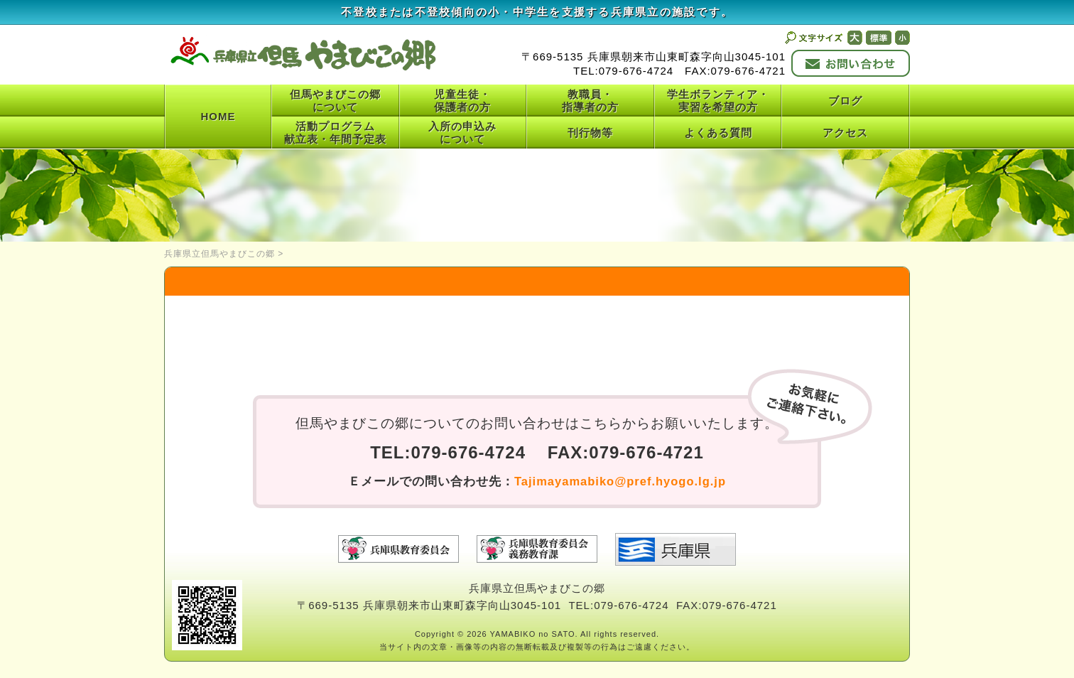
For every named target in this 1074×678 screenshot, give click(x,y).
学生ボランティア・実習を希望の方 (718, 100)
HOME (218, 116)
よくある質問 (718, 133)
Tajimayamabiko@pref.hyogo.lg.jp (620, 481)
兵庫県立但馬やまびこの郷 (219, 254)
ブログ (845, 101)
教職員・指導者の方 (590, 100)
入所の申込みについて (462, 132)
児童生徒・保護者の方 (462, 100)
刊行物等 (590, 133)
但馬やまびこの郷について (335, 100)
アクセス (845, 133)
